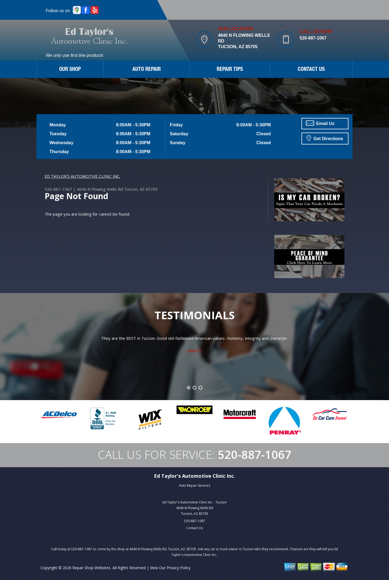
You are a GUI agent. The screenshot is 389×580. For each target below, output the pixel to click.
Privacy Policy (178, 567)
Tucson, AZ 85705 (141, 189)
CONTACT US (311, 69)
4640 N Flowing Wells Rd (100, 189)
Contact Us (194, 528)
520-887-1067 (313, 38)
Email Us (320, 123)
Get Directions (325, 138)
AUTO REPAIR (146, 69)
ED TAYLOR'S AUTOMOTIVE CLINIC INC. (82, 176)
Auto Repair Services (194, 485)
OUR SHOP (70, 69)
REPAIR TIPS (230, 69)
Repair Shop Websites (91, 567)
